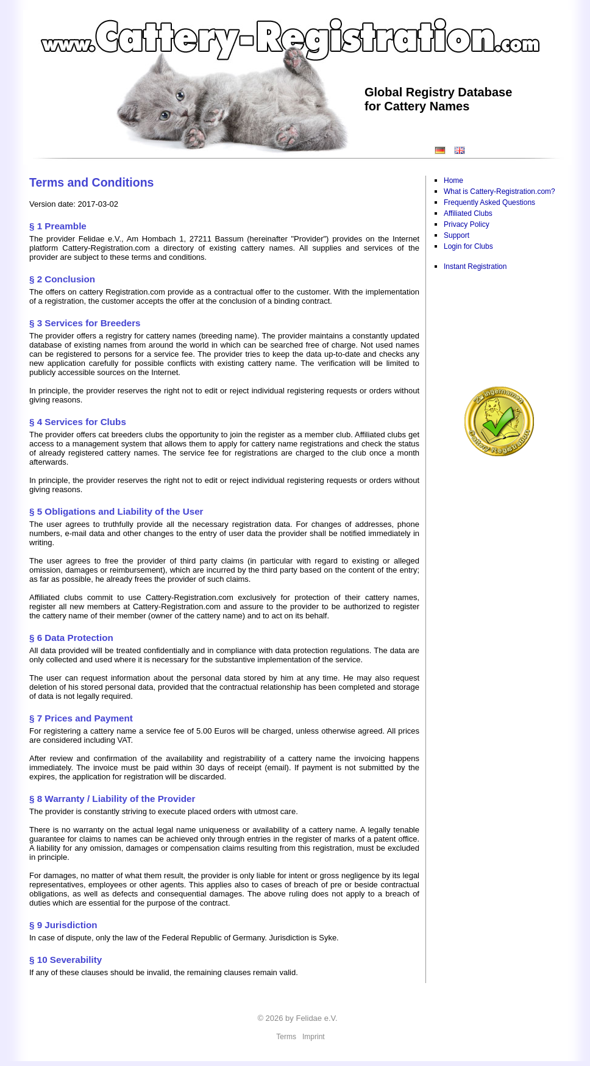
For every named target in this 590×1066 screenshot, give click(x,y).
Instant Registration (475, 266)
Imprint (313, 1036)
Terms (286, 1036)
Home (453, 180)
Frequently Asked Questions (489, 202)
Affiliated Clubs (468, 213)
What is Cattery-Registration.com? (499, 191)
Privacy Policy (466, 224)
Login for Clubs (468, 246)
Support (456, 235)
